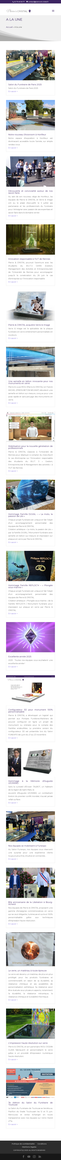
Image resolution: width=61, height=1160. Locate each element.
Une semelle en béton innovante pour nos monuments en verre (30, 382)
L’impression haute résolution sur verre (28, 1043)
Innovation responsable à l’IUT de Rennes (29, 259)
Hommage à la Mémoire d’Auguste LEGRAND (30, 782)
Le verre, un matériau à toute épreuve (27, 970)
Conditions (42, 1144)
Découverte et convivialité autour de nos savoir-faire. (30, 192)
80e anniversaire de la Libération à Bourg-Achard (30, 903)
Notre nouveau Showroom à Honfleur (27, 134)
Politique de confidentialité (23, 1144)
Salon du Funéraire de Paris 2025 (25, 84)
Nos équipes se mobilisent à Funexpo (27, 846)
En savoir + (13, 91)
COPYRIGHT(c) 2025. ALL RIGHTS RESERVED (29, 1150)
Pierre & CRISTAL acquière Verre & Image (29, 325)
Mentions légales (29, 1147)
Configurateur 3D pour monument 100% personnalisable (30, 711)
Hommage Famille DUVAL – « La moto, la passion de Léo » (30, 515)
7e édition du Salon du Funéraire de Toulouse (30, 1103)
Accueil (9, 27)
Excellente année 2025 (19, 656)
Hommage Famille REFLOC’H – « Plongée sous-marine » (30, 586)
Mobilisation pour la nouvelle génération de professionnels (30, 447)
